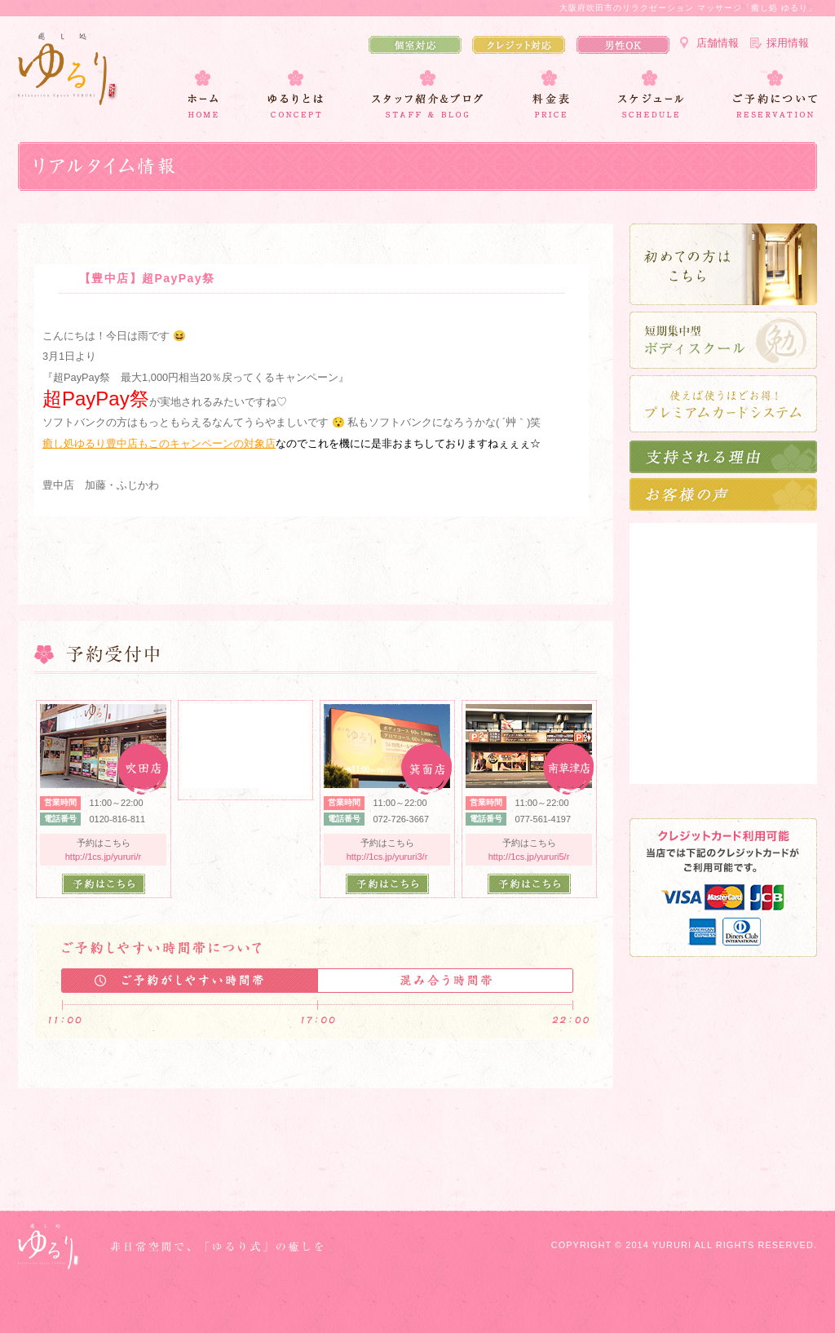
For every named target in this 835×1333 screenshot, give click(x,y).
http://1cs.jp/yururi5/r (529, 856)
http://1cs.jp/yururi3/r (387, 856)
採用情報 (788, 43)
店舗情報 (717, 43)
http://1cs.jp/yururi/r (103, 856)
